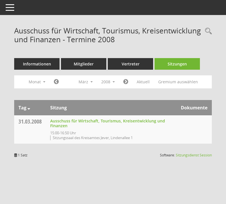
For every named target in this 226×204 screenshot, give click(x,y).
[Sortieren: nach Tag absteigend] (29, 108)
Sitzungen (177, 64)
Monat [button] (37, 81)
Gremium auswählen (178, 81)
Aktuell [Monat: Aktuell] (143, 81)
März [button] (86, 81)
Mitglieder (84, 64)
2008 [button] (108, 81)
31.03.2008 (30, 121)
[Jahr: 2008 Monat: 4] (125, 82)
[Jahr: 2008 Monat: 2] (56, 82)
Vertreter (131, 64)
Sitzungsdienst (194, 155)
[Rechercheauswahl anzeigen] (207, 31)
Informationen (37, 64)
